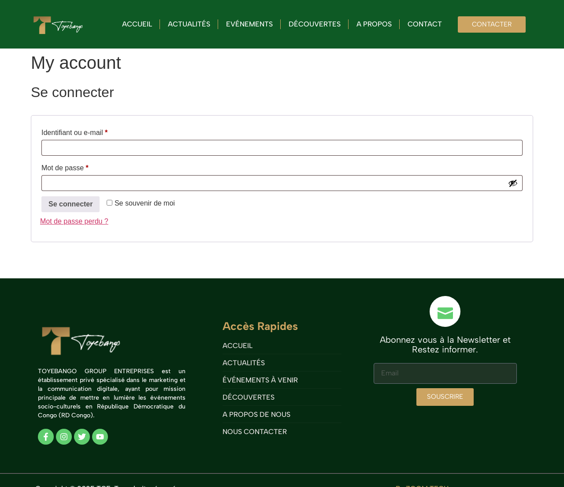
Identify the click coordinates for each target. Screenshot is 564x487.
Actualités (189, 24)
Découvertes (315, 24)
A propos (374, 24)
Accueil (137, 24)
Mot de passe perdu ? (74, 221)
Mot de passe (81, 166)
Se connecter (70, 204)
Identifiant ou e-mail (91, 131)
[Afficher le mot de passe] (513, 183)
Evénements (249, 24)
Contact (425, 24)
